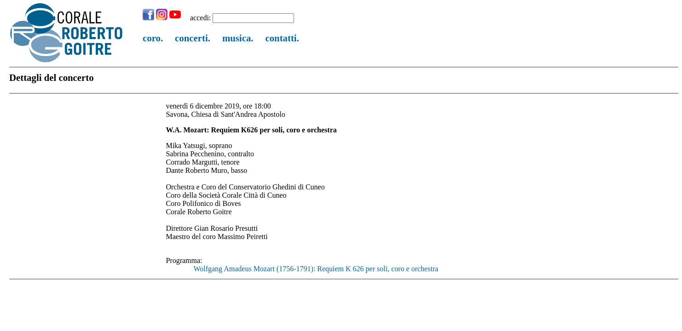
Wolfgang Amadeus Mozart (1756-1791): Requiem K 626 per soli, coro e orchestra (315, 269)
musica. (238, 38)
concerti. (192, 38)
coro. (153, 38)
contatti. (282, 38)
